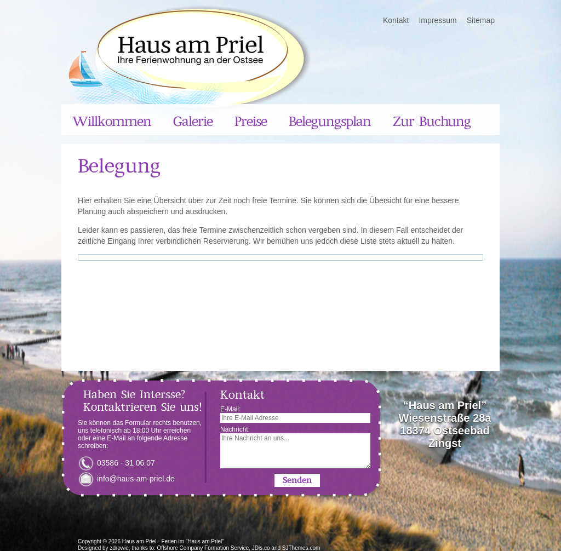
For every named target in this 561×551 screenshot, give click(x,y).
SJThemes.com (301, 548)
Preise (250, 121)
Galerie (193, 121)
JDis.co (261, 548)
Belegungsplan (330, 121)
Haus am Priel (139, 541)
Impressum (437, 20)
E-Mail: (295, 414)
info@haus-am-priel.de (136, 478)
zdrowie (119, 548)
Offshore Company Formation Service (203, 548)
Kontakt (396, 20)
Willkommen (111, 121)
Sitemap (481, 20)
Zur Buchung (432, 121)
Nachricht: (295, 447)
